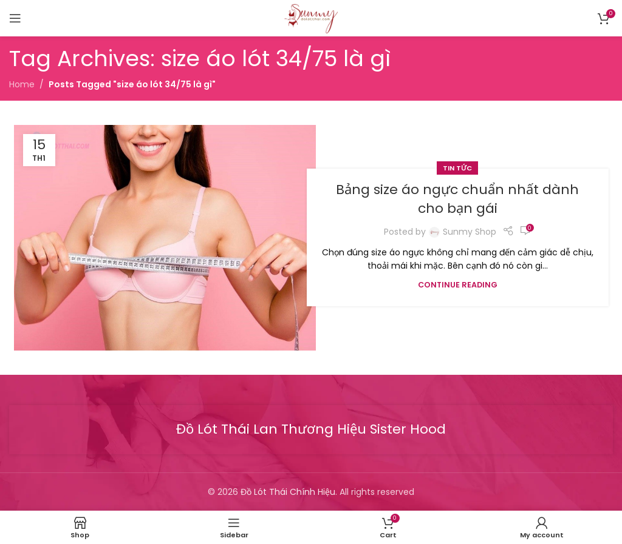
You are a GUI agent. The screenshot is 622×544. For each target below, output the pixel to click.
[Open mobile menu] (15, 18)
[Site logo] (311, 18)
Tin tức (457, 168)
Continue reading (457, 285)
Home (22, 84)
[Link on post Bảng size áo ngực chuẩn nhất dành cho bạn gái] (165, 238)
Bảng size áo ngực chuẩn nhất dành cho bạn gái (457, 199)
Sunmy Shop (469, 232)
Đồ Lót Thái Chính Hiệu (288, 492)
